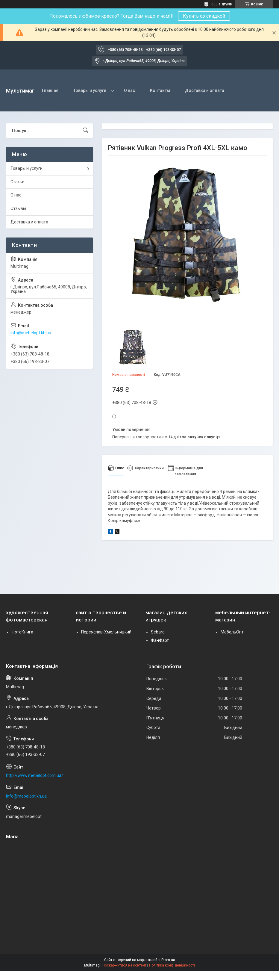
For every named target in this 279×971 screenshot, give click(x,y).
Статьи (17, 181)
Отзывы (18, 208)
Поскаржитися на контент (124, 965)
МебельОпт (232, 632)
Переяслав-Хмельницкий (106, 632)
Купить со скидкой (204, 16)
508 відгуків (221, 4)
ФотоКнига (22, 632)
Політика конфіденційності (172, 965)
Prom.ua (168, 960)
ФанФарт (160, 640)
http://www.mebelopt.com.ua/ (34, 775)
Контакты (160, 90)
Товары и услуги (89, 90)
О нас (129, 90)
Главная (50, 90)
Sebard (158, 632)
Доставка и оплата (204, 90)
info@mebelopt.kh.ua (30, 332)
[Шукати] (85, 130)
